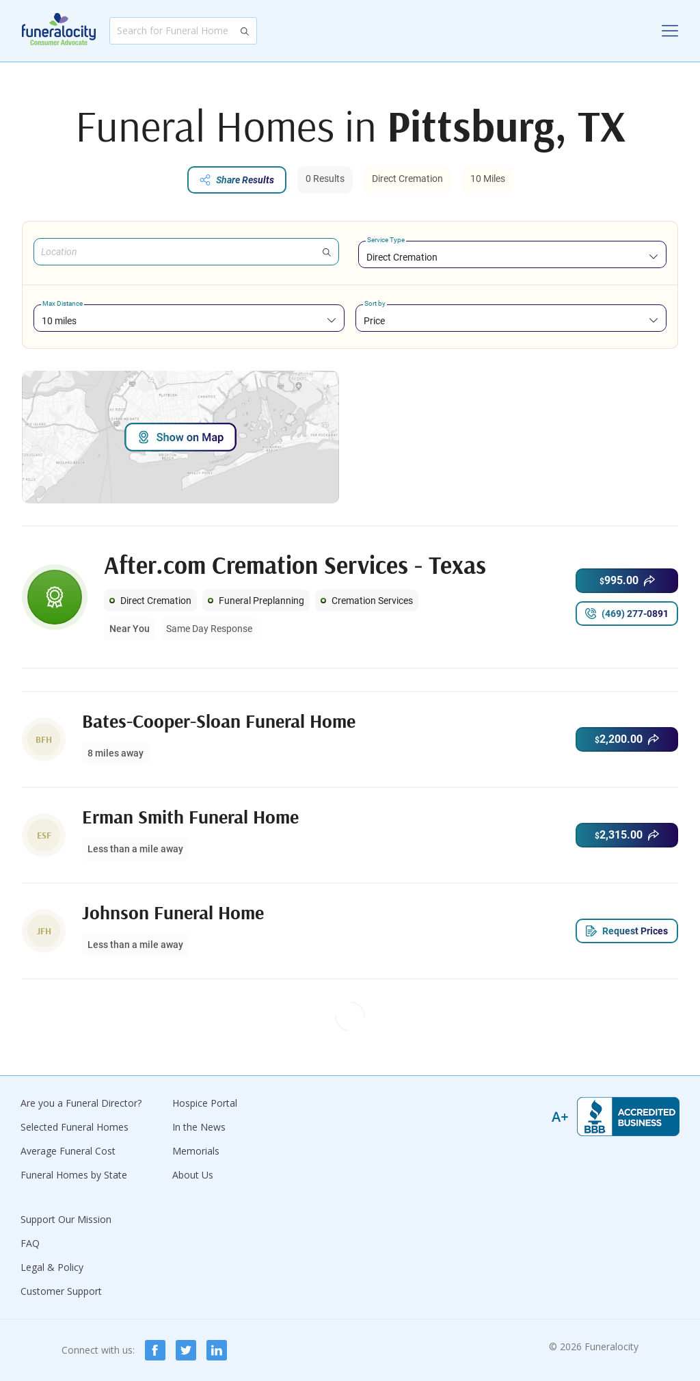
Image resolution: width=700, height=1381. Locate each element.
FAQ (30, 1243)
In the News (199, 1126)
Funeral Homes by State (74, 1174)
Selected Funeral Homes (75, 1126)
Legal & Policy (52, 1267)
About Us (192, 1174)
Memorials (195, 1150)
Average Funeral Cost (68, 1150)
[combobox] (512, 256)
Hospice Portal (204, 1102)
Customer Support (61, 1291)
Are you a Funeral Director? (81, 1102)
